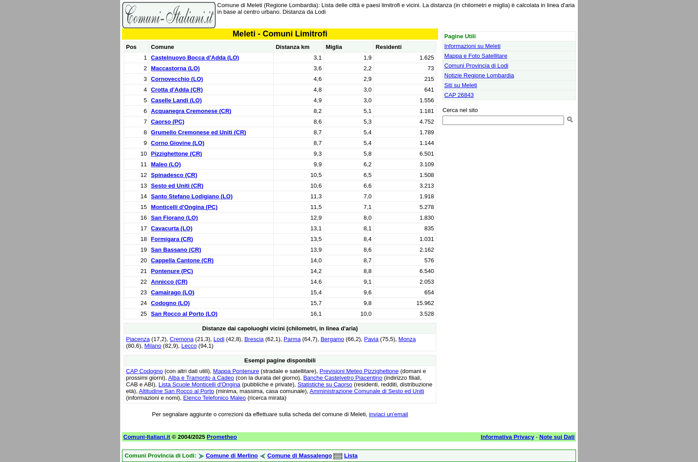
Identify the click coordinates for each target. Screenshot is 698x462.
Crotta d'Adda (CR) (177, 89)
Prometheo (222, 437)
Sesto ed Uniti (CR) (177, 185)
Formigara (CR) (172, 239)
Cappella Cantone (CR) (182, 260)
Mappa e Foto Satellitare (475, 55)
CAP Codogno (144, 371)
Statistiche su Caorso (324, 384)
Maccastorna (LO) (175, 68)
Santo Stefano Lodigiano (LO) (191, 196)
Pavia (371, 339)
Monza (407, 339)
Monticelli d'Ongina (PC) (184, 207)
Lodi (219, 339)
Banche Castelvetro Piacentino (342, 377)
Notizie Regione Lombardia (479, 75)
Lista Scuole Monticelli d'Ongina (199, 384)
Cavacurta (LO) (171, 228)
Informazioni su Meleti (472, 46)
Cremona (181, 339)
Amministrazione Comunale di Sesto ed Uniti (367, 391)
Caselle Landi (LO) (176, 100)
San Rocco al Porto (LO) (184, 313)
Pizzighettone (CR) (176, 153)
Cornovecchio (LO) (177, 79)
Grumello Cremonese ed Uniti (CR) (198, 132)
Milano (152, 345)
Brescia (254, 339)
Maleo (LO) (166, 164)
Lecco (189, 345)
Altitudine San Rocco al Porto (176, 391)
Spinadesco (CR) (174, 175)
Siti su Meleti (460, 85)
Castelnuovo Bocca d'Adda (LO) (195, 57)
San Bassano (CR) (176, 249)
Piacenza (138, 339)
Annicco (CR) (169, 281)
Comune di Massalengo (300, 455)
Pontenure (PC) (172, 271)
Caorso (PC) (167, 121)
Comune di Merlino (232, 455)
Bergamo (332, 339)
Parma (292, 339)
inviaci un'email (388, 414)
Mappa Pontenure (236, 371)
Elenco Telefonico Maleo (214, 397)
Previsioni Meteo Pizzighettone (359, 371)
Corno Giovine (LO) (177, 143)
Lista (350, 455)
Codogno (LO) (170, 303)
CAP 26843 (459, 95)
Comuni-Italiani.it (146, 437)
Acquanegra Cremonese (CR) (191, 111)
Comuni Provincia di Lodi (476, 65)
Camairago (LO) (173, 292)
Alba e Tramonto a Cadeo (201, 377)
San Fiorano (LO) (174, 217)
